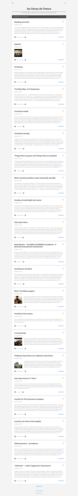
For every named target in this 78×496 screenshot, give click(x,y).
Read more (61, 37)
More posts (39, 486)
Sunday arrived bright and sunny (27, 200)
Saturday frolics (21, 222)
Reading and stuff (21, 22)
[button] (63, 22)
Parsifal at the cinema (23, 314)
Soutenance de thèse (23, 269)
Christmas (18, 67)
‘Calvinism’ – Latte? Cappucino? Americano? (32, 466)
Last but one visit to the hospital (27, 421)
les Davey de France (39, 8)
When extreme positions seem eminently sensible (35, 178)
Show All (62, 16)
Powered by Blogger (39, 490)
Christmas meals (21, 111)
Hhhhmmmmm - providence (26, 443)
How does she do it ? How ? (25, 378)
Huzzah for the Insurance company (29, 399)
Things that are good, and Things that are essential (35, 156)
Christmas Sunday (22, 133)
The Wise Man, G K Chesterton (27, 89)
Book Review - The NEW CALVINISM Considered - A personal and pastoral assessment (35, 245)
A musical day (20, 333)
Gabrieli (17, 44)
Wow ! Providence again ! (24, 291)
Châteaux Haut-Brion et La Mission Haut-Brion (33, 356)
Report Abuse (39, 493)
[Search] (65, 3)
